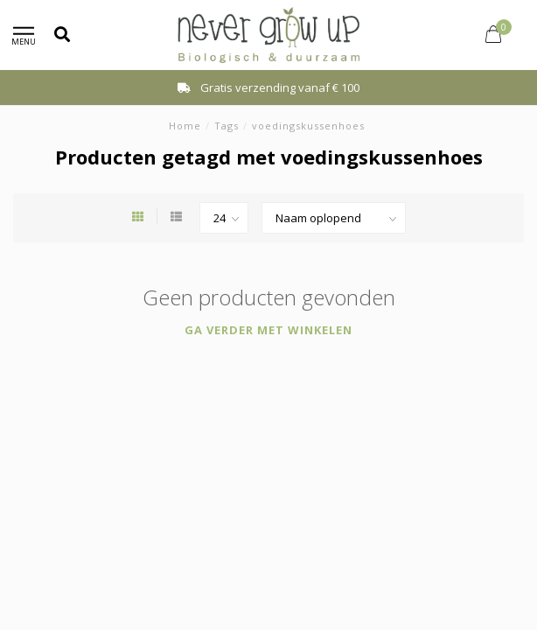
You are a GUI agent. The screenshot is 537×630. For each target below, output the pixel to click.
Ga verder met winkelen (268, 330)
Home (185, 125)
